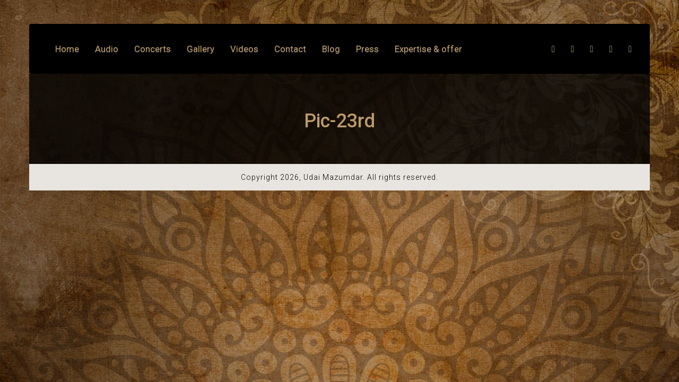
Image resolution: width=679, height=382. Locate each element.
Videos (244, 49)
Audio (106, 49)
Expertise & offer (428, 49)
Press (367, 49)
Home (67, 49)
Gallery (200, 49)
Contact (290, 49)
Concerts (152, 49)
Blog (331, 49)
